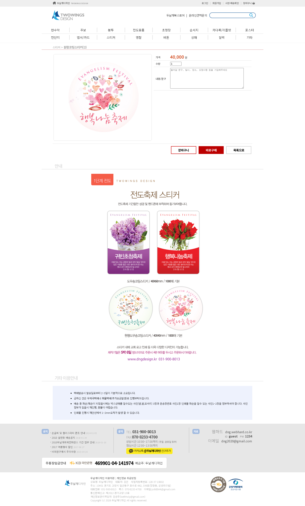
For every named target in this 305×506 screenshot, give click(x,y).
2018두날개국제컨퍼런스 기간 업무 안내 (73, 442)
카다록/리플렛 (221, 30)
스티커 (111, 37)
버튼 (166, 37)
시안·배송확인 (232, 3)
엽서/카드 (83, 37)
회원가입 (216, 3)
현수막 (55, 30)
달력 (222, 37)
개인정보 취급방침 (126, 478)
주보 (83, 30)
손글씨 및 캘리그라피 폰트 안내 (68, 433)
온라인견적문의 (198, 15)
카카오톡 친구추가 (149, 451)
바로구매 (211, 150)
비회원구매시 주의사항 (64, 451)
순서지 (194, 30)
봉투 (111, 30)
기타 (249, 37)
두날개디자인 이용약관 (102, 478)
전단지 (55, 37)
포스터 (249, 30)
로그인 (205, 3)
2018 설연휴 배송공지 (63, 437)
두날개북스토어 (176, 15)
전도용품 (139, 30)
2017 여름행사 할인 (62, 447)
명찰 (139, 37)
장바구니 (249, 3)
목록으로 (238, 150)
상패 (194, 37)
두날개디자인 (70, 3)
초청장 (166, 30)
